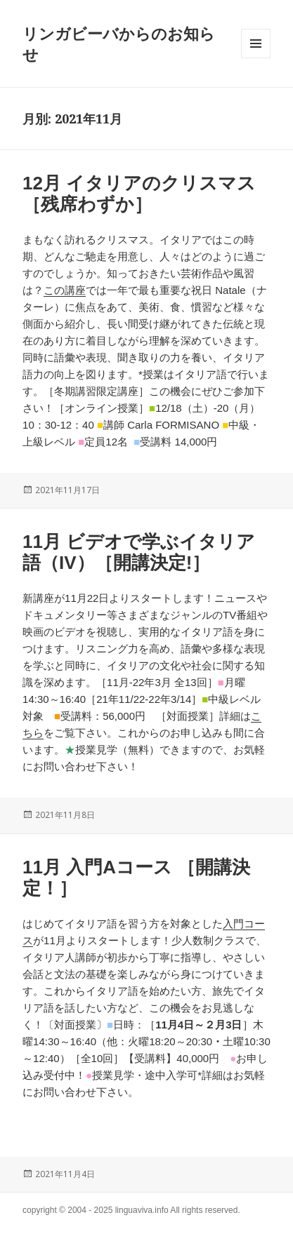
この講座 (65, 290)
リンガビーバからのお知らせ (118, 43)
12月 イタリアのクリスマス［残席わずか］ (139, 194)
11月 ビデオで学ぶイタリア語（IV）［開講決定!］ (138, 552)
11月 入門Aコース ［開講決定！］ (136, 878)
